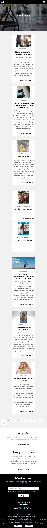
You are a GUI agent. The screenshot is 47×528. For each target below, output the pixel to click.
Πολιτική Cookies (34, 522)
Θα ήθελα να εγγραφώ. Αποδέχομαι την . (23, 491)
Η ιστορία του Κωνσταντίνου (22, 209)
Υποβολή (23, 496)
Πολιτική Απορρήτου (33, 491)
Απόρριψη (29, 525)
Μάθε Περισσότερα (23, 444)
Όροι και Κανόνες (41, 519)
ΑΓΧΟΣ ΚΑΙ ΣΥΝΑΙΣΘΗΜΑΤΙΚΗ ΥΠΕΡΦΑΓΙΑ (23, 380)
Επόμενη (4, 424)
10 (41, 420)
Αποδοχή (18, 525)
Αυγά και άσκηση (23, 156)
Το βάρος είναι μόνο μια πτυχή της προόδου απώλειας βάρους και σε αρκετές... (23, 105)
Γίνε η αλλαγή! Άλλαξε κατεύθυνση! (23, 328)
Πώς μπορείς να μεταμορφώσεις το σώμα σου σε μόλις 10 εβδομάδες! (23, 276)
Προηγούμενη (5, 420)
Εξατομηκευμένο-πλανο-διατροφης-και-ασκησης (23, 53)
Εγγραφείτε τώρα (23, 469)
